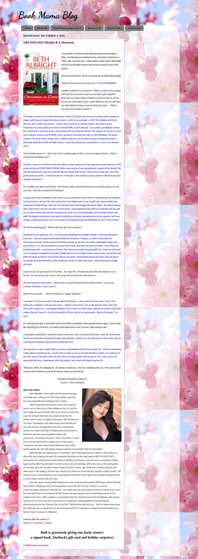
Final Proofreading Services (67, 28)
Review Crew (94, 28)
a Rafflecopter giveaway (36, 545)
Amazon (64, 382)
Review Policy (114, 28)
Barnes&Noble (77, 382)
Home (27, 28)
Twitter (48, 523)
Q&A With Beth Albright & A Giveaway (48, 42)
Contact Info (134, 28)
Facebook (38, 523)
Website (27, 523)
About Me (42, 28)
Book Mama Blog (48, 15)
